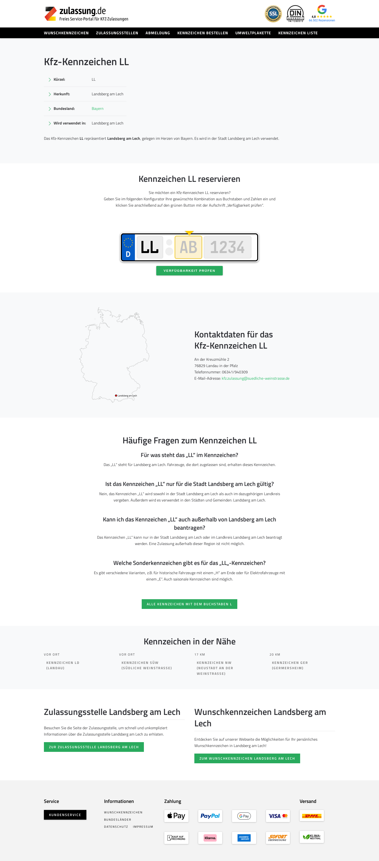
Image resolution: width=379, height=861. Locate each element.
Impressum (143, 826)
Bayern (98, 108)
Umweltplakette (253, 33)
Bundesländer (117, 819)
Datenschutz (116, 826)
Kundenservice (65, 814)
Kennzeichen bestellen (202, 33)
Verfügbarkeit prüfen (189, 270)
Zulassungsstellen (117, 33)
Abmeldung (158, 33)
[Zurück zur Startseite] (86, 14)
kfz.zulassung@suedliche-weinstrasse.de (255, 378)
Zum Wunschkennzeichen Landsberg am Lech (247, 758)
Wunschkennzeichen (66, 33)
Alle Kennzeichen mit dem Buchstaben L (189, 603)
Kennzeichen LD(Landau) (63, 665)
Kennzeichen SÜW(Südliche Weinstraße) (147, 665)
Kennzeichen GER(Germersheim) (290, 665)
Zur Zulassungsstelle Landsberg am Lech (94, 746)
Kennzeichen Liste (298, 33)
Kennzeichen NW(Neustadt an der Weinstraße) (215, 668)
